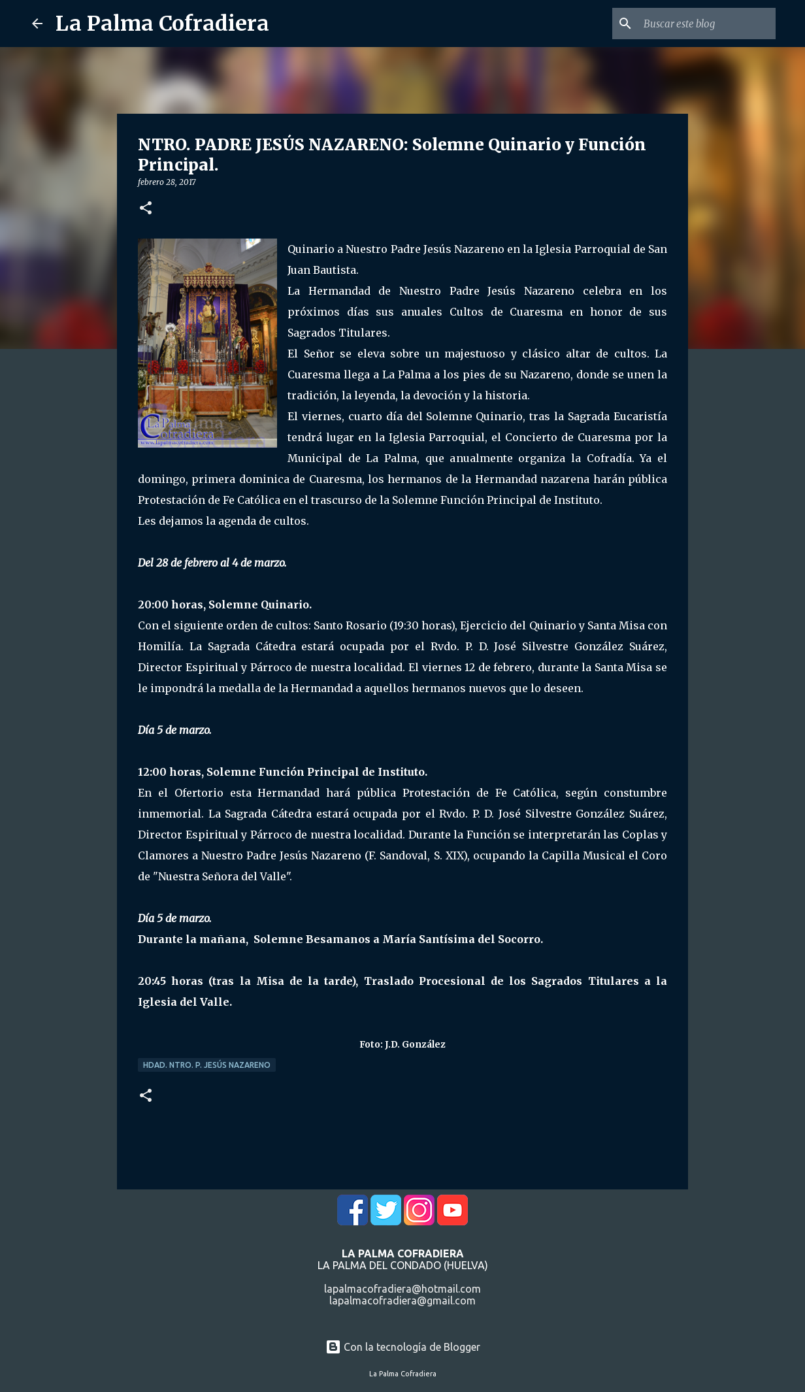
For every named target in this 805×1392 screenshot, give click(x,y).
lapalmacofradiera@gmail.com (402, 1300)
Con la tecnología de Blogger (402, 1347)
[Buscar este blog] (707, 23)
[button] (146, 209)
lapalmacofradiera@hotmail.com (402, 1289)
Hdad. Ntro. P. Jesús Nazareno (207, 1065)
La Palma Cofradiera (162, 23)
